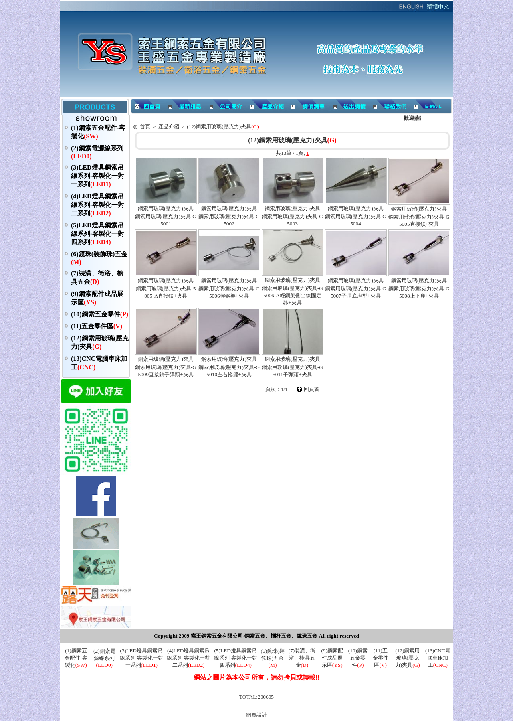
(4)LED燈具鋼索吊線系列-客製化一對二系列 (97, 205)
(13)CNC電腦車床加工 (437, 658)
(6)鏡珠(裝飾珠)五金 (273, 658)
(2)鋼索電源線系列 (104, 658)
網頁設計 (256, 715)
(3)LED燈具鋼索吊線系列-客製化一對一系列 (97, 176)
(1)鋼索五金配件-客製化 (76, 658)
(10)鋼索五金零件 (99, 314)
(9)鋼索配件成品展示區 (332, 658)
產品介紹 (168, 127)
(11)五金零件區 (96, 326)
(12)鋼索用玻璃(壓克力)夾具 (223, 127)
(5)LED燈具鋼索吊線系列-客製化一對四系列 (97, 233)
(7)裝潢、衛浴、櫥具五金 (302, 658)
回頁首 (311, 389)
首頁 (145, 127)
